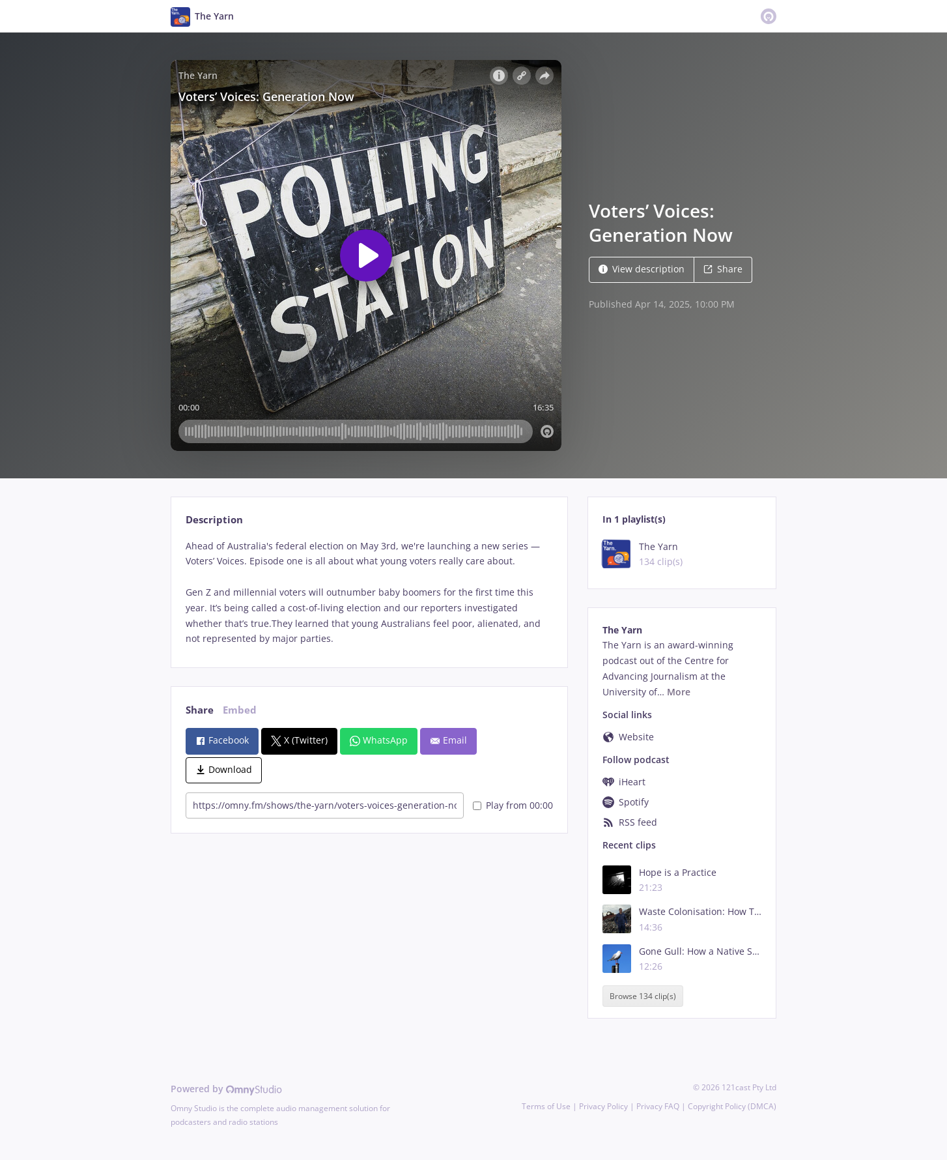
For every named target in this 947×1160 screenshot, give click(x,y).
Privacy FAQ (657, 1106)
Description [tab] (214, 520)
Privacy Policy (603, 1106)
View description (642, 269)
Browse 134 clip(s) (643, 996)
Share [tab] (200, 710)
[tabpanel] (369, 592)
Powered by (226, 1088)
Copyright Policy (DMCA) (732, 1106)
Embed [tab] (240, 710)
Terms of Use (546, 1106)
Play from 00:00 (513, 805)
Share (722, 269)
